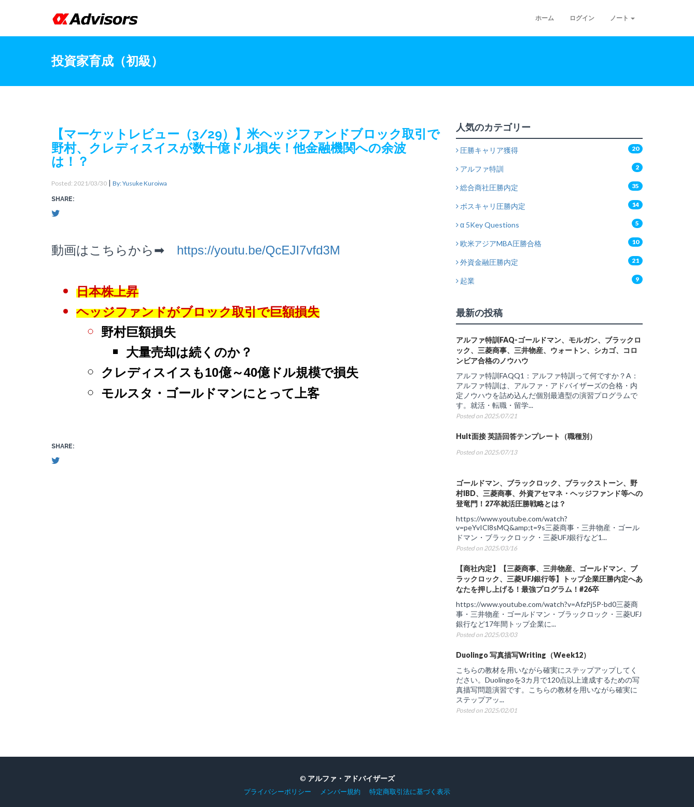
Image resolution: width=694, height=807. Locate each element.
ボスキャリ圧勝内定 (490, 206)
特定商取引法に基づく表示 (409, 792)
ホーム (544, 18)
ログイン (582, 18)
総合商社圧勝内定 (487, 187)
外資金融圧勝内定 (487, 262)
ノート (622, 18)
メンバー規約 (340, 792)
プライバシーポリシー (277, 792)
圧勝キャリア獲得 (487, 150)
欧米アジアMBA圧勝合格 (499, 243)
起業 (465, 280)
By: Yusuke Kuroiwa (140, 183)
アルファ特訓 (480, 168)
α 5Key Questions (487, 224)
